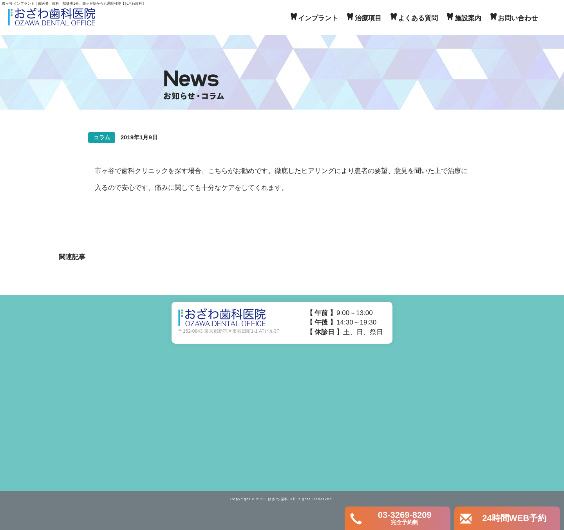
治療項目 (368, 18)
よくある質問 (418, 18)
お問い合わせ (518, 18)
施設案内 (468, 18)
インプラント (318, 18)
